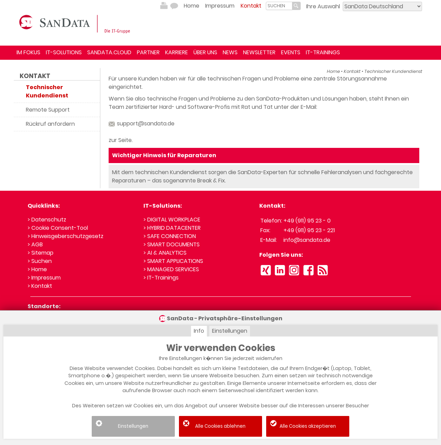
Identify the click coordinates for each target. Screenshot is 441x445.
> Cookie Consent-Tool (58, 228)
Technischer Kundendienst (393, 71)
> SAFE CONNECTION (169, 236)
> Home (37, 269)
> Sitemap (40, 253)
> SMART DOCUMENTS (171, 244)
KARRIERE (176, 52)
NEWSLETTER (259, 52)
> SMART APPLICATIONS (173, 261)
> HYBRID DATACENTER (172, 228)
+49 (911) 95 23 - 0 (307, 221)
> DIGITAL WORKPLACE (171, 220)
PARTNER (148, 52)
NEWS (230, 52)
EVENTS (290, 52)
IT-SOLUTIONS (64, 52)
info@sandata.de (306, 240)
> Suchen (40, 261)
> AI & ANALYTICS (165, 253)
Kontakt (251, 6)
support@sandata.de (141, 123)
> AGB (35, 244)
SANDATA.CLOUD (109, 52)
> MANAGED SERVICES (171, 269)
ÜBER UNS (205, 52)
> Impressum (44, 278)
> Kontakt (40, 286)
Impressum (219, 6)
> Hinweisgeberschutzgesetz (65, 236)
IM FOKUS (28, 52)
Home (191, 6)
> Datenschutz (47, 220)
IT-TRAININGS (323, 52)
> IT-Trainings (161, 278)
